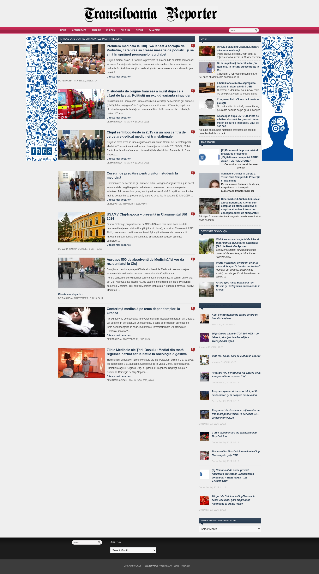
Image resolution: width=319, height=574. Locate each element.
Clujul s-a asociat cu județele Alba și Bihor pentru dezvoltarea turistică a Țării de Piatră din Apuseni (237, 243)
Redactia (67, 81)
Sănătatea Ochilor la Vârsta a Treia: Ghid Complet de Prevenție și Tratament (240, 177)
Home (63, 30)
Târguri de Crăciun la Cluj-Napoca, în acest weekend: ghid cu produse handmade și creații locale (233, 500)
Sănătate (154, 30)
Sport (139, 30)
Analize (96, 30)
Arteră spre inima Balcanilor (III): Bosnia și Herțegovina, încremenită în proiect (238, 286)
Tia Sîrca (67, 298)
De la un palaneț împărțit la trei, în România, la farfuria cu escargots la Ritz (238, 67)
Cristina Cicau (118, 380)
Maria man (116, 122)
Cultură (126, 30)
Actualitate (79, 30)
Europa (110, 30)
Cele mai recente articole (216, 305)
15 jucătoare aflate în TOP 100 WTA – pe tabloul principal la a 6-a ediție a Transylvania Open (235, 337)
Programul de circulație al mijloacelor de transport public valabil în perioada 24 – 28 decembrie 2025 (236, 414)
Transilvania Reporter (156, 565)
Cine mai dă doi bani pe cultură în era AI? (236, 356)
